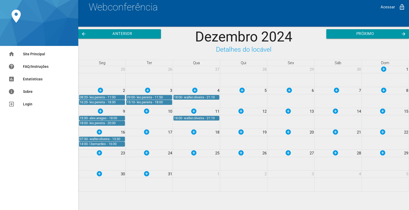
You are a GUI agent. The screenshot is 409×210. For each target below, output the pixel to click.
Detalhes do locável (244, 49)
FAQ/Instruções (28, 66)
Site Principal (26, 54)
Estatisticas (25, 79)
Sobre (20, 91)
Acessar (393, 7)
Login (20, 104)
